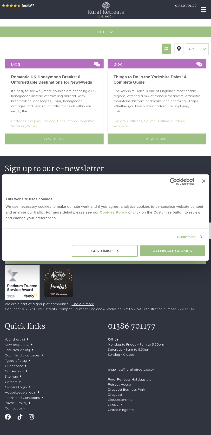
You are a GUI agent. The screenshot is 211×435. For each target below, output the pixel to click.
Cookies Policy (113, 212)
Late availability (17, 350)
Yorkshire (121, 126)
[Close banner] (203, 181)
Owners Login (16, 387)
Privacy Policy (16, 403)
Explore (119, 121)
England (48, 121)
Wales (32, 126)
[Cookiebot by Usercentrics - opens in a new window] (173, 181)
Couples (34, 121)
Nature (163, 121)
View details (54, 139)
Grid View (166, 48)
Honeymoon (67, 121)
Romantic (86, 121)
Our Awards (14, 371)
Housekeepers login (20, 392)
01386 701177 (186, 6)
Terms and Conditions (22, 397)
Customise (186, 237)
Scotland (18, 126)
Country (150, 121)
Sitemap (11, 376)
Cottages (18, 121)
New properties (17, 344)
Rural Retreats (105, 9)
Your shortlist (15, 339)
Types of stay (16, 360)
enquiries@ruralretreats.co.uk (131, 369)
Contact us (13, 408)
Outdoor (178, 121)
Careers (11, 382)
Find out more (83, 304)
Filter (105, 32)
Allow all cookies (172, 251)
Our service (14, 366)
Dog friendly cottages (22, 355)
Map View (179, 48)
